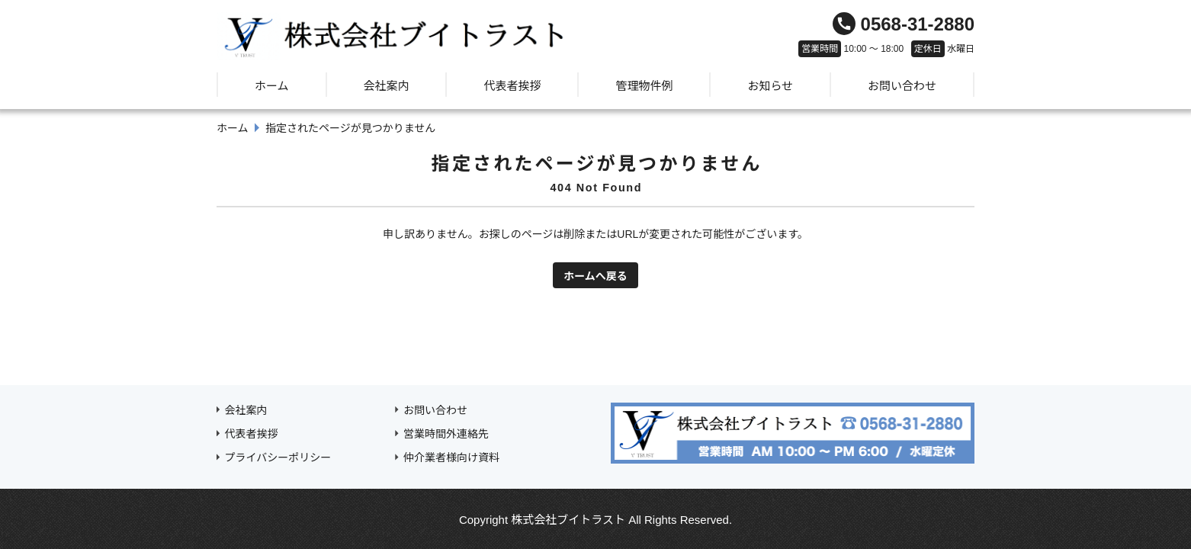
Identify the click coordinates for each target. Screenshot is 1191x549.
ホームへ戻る (595, 276)
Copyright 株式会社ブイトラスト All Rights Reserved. (595, 519)
